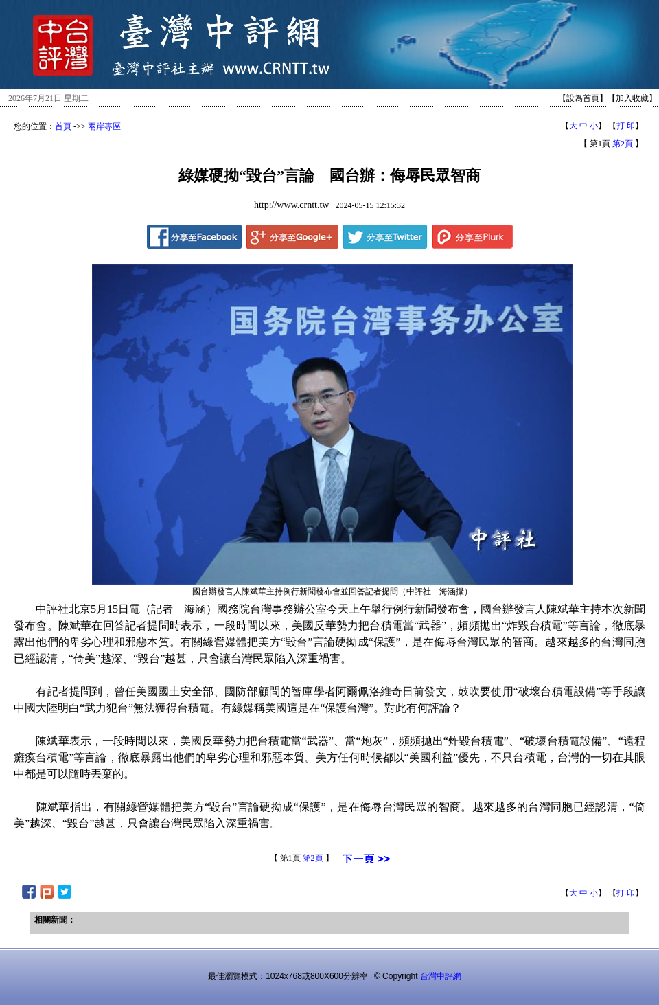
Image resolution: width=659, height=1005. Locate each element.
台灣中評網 (440, 976)
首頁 (63, 126)
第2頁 (622, 143)
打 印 (625, 126)
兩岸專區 (104, 126)
